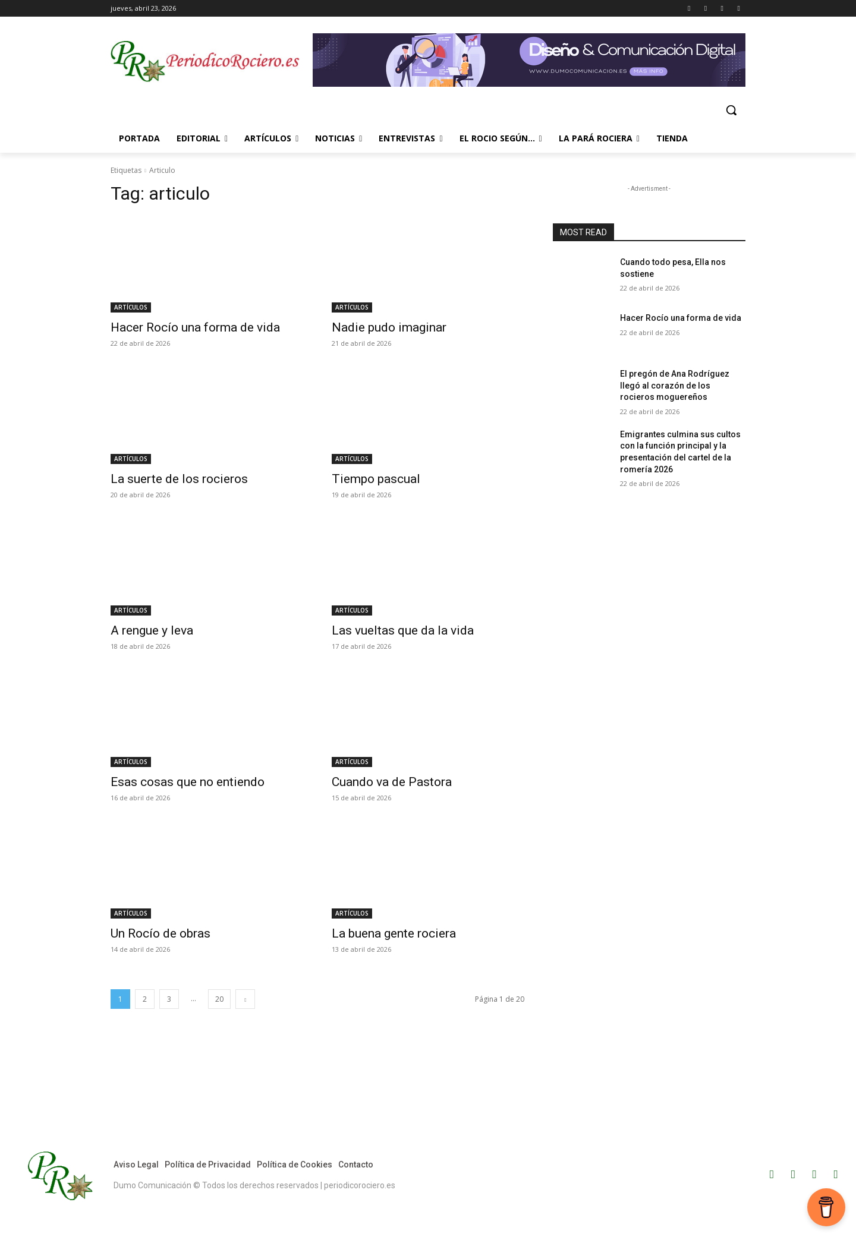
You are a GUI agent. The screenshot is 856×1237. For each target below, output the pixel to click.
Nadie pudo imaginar (389, 327)
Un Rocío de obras (160, 933)
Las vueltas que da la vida (403, 630)
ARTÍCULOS (130, 307)
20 (219, 999)
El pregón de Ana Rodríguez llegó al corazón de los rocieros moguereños (674, 385)
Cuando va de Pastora (392, 782)
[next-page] (245, 999)
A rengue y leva (152, 630)
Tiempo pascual (376, 479)
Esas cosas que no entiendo (188, 782)
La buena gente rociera (394, 933)
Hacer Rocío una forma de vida (195, 327)
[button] (731, 110)
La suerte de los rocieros (179, 479)
